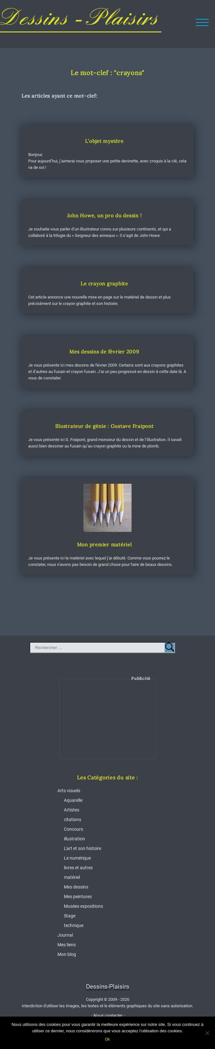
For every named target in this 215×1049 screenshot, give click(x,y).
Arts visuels (68, 790)
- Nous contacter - (108, 1015)
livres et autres (78, 867)
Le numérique (77, 858)
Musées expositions (83, 906)
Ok (107, 1039)
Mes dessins (76, 886)
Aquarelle (73, 800)
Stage (69, 915)
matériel (72, 877)
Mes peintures (78, 896)
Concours (73, 829)
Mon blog (66, 954)
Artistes (71, 809)
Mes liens (66, 944)
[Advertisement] (108, 724)
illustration (74, 838)
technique (73, 925)
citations (72, 819)
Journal (65, 935)
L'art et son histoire (82, 848)
